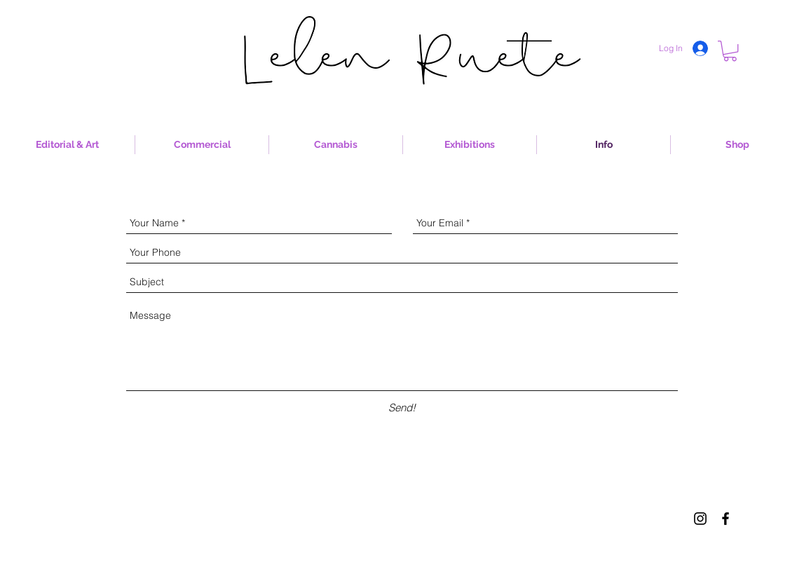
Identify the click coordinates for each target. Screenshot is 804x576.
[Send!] (402, 407)
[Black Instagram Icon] (700, 518)
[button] (730, 51)
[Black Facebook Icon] (725, 518)
